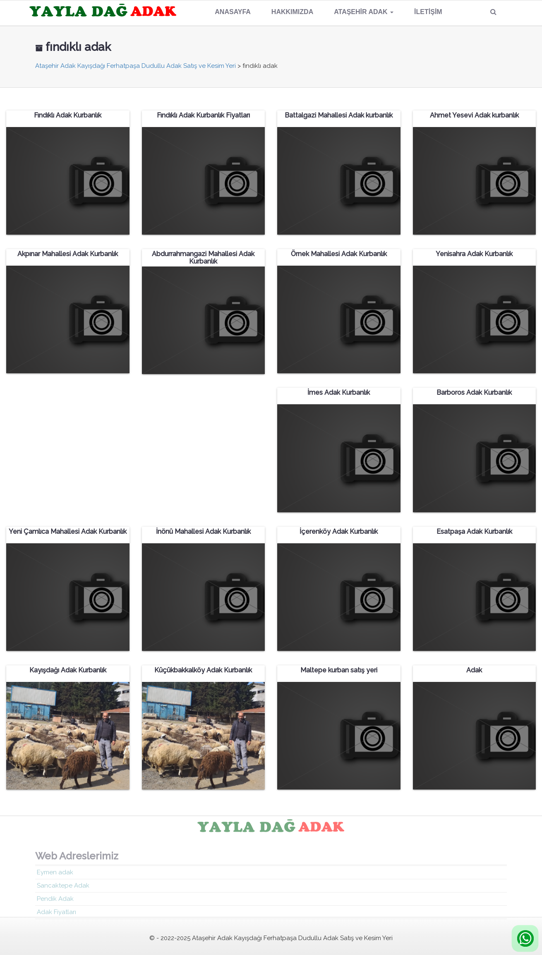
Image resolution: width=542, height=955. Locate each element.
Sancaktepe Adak (63, 888)
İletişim (428, 11)
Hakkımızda (292, 11)
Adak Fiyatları (56, 915)
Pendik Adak (55, 901)
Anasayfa (233, 11)
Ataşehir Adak (363, 11)
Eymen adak (55, 875)
